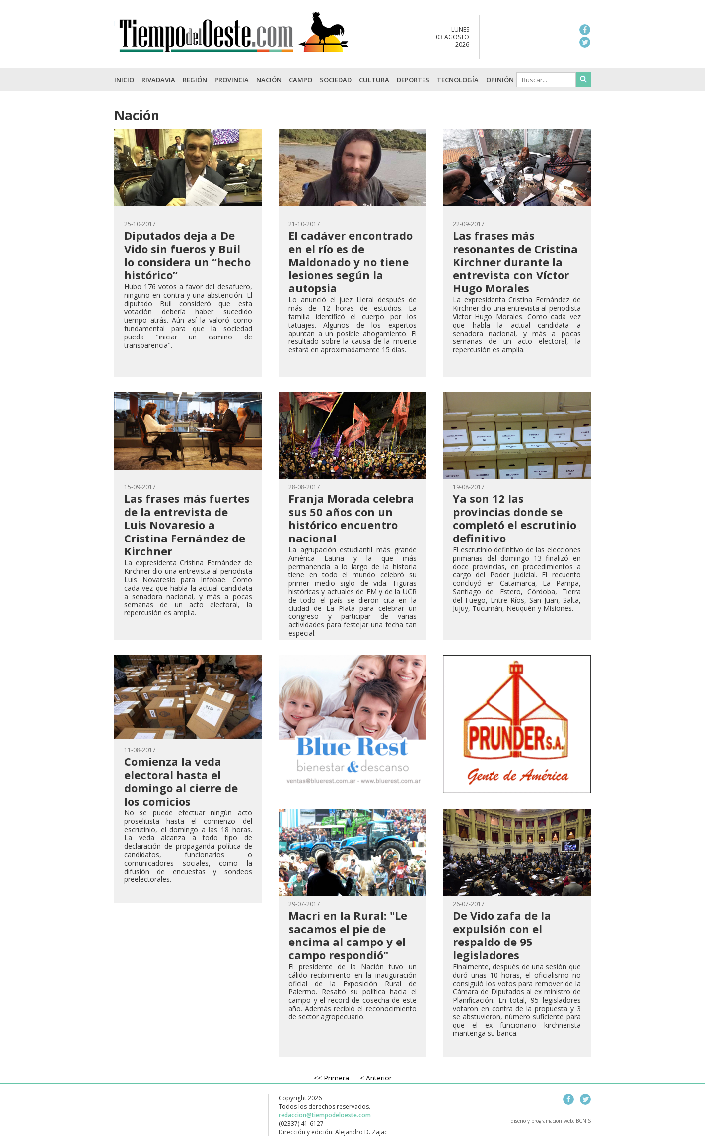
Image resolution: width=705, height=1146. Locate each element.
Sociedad (336, 79)
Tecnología (458, 79)
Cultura (374, 79)
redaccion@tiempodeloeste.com (325, 1115)
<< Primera (331, 1077)
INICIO (124, 79)
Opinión (500, 79)
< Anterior (376, 1077)
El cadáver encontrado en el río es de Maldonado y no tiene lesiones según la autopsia (350, 261)
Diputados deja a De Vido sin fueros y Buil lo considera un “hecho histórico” (187, 255)
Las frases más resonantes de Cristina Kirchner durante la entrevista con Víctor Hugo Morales (515, 261)
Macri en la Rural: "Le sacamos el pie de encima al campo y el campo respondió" (347, 935)
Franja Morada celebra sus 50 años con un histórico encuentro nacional (351, 518)
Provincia (231, 79)
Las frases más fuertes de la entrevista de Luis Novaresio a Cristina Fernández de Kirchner (187, 524)
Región (195, 79)
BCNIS (583, 1120)
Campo (300, 79)
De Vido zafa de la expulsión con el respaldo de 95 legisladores (502, 935)
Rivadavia (158, 79)
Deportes (413, 79)
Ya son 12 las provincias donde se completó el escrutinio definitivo (514, 518)
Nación (269, 79)
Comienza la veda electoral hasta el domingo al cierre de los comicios (181, 781)
